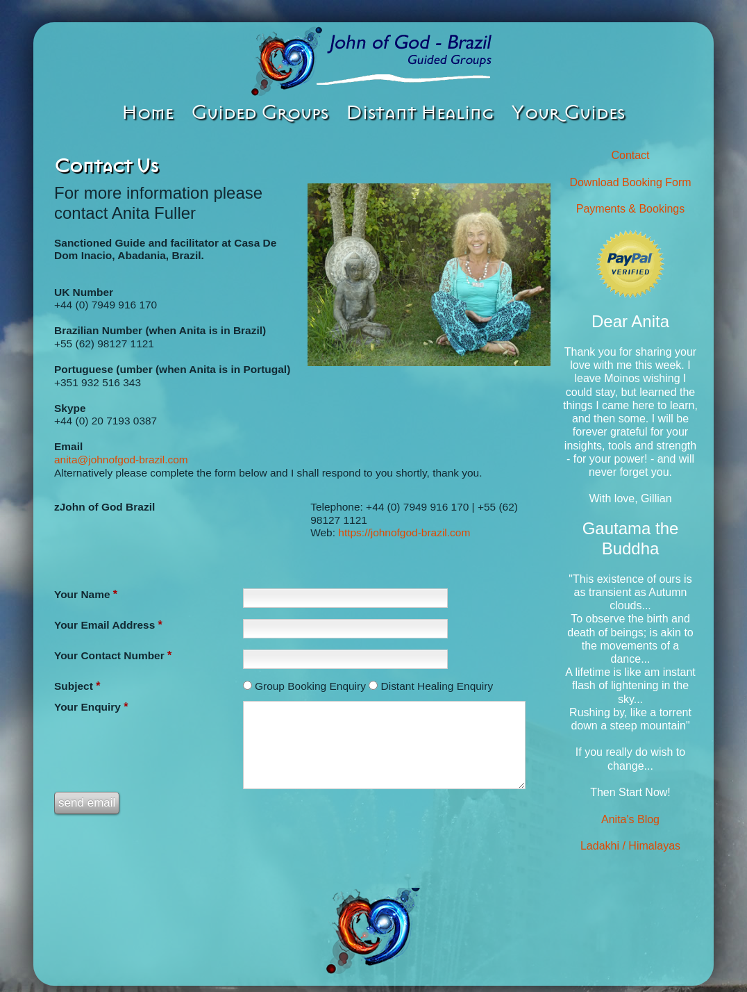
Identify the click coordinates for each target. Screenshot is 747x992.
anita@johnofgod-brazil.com (121, 459)
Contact (630, 155)
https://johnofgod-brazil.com (404, 532)
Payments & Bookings (630, 209)
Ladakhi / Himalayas (630, 846)
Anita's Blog (630, 819)
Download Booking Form (630, 182)
